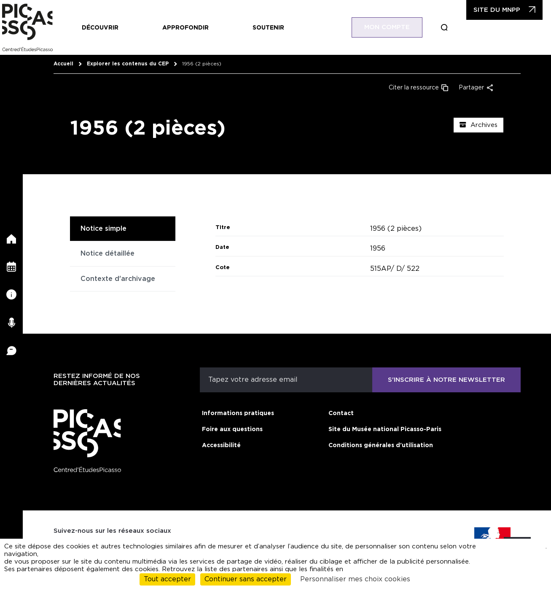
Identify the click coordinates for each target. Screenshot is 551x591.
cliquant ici (524, 550)
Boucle (444, 27)
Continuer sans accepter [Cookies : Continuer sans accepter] (245, 579)
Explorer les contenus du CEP (128, 63)
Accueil (63, 63)
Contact (341, 413)
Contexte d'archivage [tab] (118, 278)
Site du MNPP (496, 10)
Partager (471, 88)
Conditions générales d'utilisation (380, 445)
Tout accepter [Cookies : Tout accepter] (167, 579)
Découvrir (100, 28)
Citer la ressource (414, 88)
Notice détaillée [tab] (107, 253)
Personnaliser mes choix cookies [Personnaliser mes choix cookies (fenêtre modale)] (355, 579)
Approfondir (185, 28)
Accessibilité (221, 445)
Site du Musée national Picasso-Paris (384, 429)
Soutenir (268, 28)
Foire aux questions (232, 429)
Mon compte (387, 27)
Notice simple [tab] (103, 228)
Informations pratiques (238, 413)
